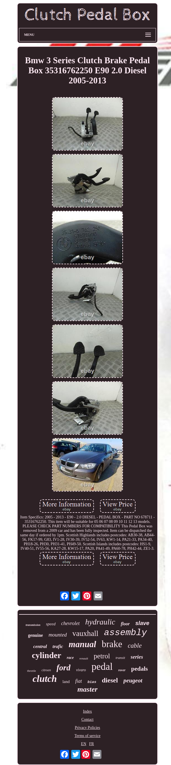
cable (135, 645)
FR (91, 744)
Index (87, 711)
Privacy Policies (87, 728)
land (66, 681)
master (87, 689)
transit (120, 658)
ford (63, 667)
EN (83, 744)
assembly (125, 633)
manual (82, 644)
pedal (102, 666)
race (70, 658)
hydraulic (100, 621)
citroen (46, 670)
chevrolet (70, 623)
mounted (58, 635)
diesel (110, 680)
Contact (87, 719)
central (40, 646)
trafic (58, 646)
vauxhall (85, 633)
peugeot (133, 680)
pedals (139, 668)
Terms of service (87, 736)
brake (112, 644)
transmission (33, 624)
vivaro (81, 670)
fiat (78, 681)
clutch (45, 678)
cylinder (46, 655)
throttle (31, 670)
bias (91, 682)
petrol (102, 656)
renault (83, 658)
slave (142, 623)
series (137, 657)
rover (121, 670)
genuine (35, 635)
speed (50, 624)
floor (125, 623)
